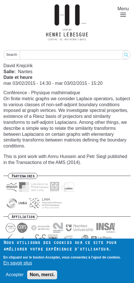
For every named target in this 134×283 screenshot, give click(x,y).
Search (11, 55)
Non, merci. (42, 277)
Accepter (15, 277)
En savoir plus (17, 265)
